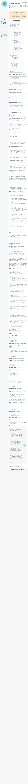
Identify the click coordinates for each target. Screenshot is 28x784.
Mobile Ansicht (11, 473)
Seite (9, 3)
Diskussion (12, 3)
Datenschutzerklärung (4, 31)
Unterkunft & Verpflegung (3, 18)
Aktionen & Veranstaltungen (3, 22)
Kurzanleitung (3, 12)
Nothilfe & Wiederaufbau (3, 15)
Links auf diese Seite (4, 35)
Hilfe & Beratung (3, 20)
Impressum (2, 30)
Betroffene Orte (3, 19)
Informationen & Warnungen (3, 24)
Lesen (16, 3)
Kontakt (2, 29)
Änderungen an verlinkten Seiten (3, 36)
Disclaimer (2, 32)
